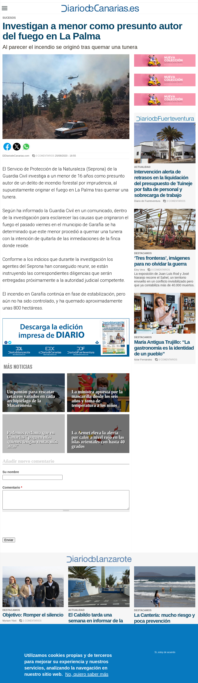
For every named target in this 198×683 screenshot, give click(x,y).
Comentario (12, 487)
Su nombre (10, 472)
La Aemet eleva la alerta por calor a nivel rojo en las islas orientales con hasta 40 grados (98, 439)
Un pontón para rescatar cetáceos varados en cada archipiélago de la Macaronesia (31, 398)
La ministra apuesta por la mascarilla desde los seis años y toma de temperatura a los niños (97, 398)
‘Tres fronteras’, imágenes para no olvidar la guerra (162, 261)
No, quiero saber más (86, 674)
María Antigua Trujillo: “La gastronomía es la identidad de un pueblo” (164, 348)
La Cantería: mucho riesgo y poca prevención (164, 618)
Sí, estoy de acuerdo (165, 652)
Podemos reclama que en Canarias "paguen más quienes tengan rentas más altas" (32, 439)
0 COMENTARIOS (45, 156)
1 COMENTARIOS (32, 620)
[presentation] (36, 525)
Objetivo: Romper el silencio (32, 615)
